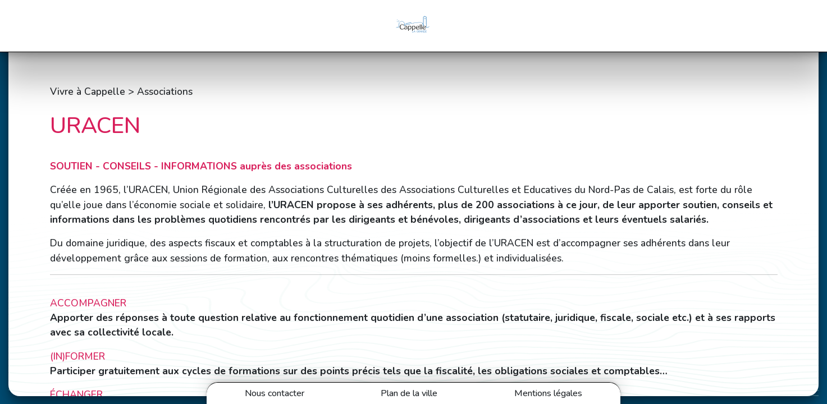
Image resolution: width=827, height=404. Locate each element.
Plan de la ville (409, 393)
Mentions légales (548, 393)
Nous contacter (274, 393)
